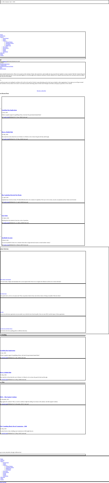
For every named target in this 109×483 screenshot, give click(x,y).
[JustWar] (43, 236)
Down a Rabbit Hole (7, 132)
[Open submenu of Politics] (6, 465)
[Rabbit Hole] (43, 130)
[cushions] (43, 395)
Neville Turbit (6, 117)
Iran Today (5, 215)
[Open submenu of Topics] (3, 37)
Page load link (3, 482)
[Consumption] (43, 193)
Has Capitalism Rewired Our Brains (12, 195)
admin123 (5, 61)
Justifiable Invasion (7, 238)
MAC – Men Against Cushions (8, 397)
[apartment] (43, 425)
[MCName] (41, 450)
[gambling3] (43, 108)
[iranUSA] (43, 214)
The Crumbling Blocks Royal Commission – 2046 (13, 426)
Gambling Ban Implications (9, 110)
